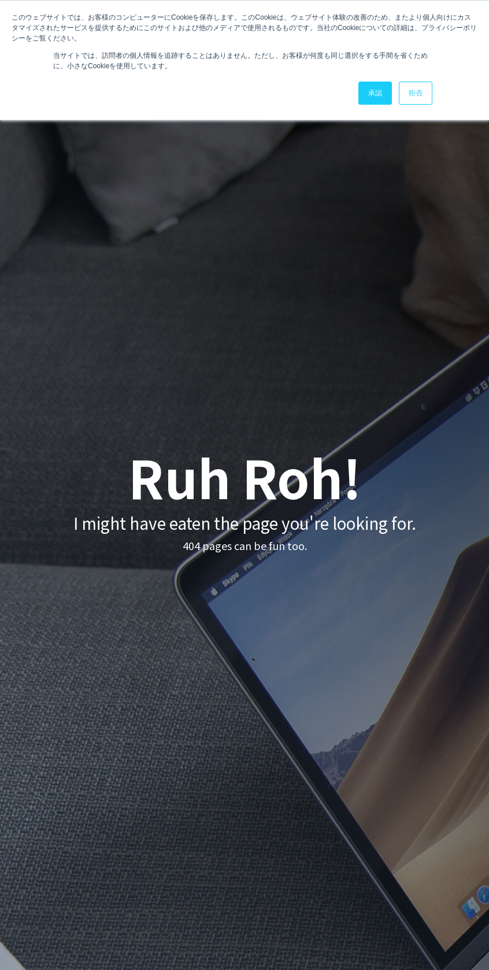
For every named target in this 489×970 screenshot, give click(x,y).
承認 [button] (375, 93)
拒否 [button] (416, 93)
